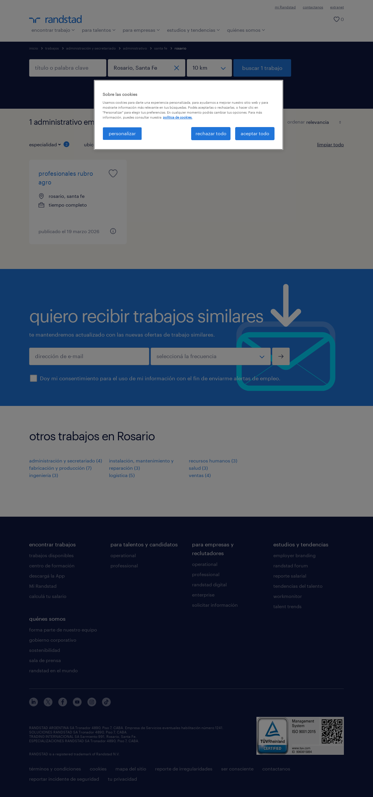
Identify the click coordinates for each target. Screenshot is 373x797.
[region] (188, 115)
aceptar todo (255, 133)
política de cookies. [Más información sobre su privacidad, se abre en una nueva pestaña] (177, 117)
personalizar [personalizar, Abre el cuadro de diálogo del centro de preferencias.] (122, 133)
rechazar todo (211, 133)
